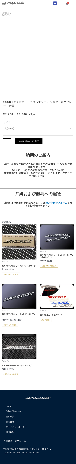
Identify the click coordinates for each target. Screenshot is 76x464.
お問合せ (10, 421)
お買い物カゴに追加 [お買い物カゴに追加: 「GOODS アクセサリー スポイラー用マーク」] (10, 274)
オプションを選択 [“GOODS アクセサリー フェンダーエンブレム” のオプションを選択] (9, 325)
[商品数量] (7, 141)
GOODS (6, 15)
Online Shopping (13, 411)
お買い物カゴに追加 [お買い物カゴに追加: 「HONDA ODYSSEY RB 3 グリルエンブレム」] (10, 374)
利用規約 (10, 432)
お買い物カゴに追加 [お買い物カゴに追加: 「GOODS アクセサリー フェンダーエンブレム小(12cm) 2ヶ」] (48, 266)
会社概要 (10, 416)
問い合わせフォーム (56, 202)
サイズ (6, 122)
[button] (55, 3)
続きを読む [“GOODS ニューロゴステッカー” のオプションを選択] (45, 320)
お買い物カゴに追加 (29, 141)
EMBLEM (7, 12)
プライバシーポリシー (16, 427)
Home (8, 406)
